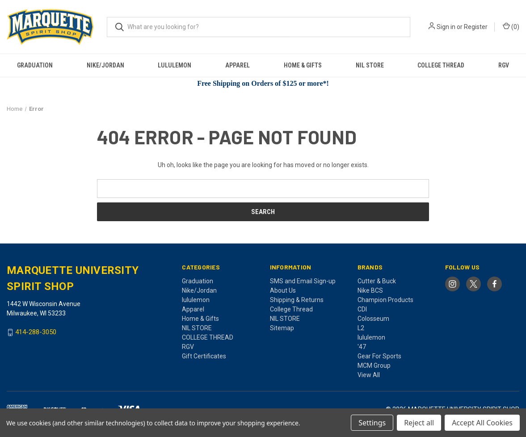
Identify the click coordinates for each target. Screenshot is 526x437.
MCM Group (374, 365)
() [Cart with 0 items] (511, 26)
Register (476, 26)
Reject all (419, 423)
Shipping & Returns (297, 299)
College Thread (291, 309)
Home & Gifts (303, 65)
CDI (362, 309)
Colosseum (373, 318)
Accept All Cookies (482, 423)
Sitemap (282, 328)
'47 (362, 346)
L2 (361, 328)
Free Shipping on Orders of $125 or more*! (263, 83)
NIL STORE (370, 65)
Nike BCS (370, 290)
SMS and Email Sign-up (303, 281)
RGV (503, 65)
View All (369, 374)
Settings (372, 423)
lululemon (174, 65)
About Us (283, 290)
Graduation (35, 65)
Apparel (237, 65)
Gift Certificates (204, 356)
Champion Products (385, 299)
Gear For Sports (379, 356)
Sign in (446, 26)
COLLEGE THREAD (440, 65)
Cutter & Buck (377, 281)
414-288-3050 (35, 332)
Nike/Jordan (105, 65)
